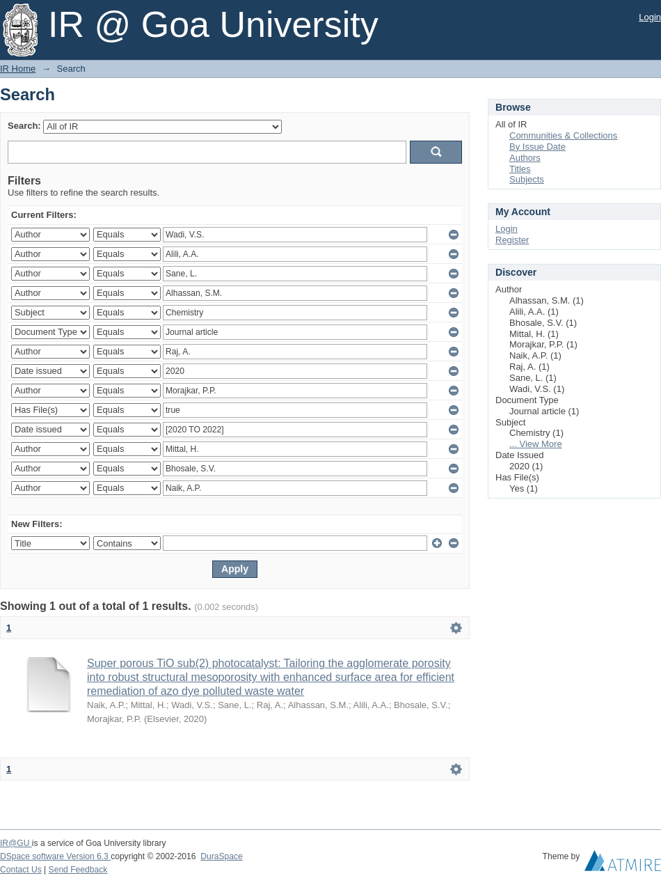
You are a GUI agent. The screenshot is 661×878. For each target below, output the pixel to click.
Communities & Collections (563, 135)
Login (650, 17)
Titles (520, 169)
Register (512, 240)
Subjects (526, 179)
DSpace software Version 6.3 (55, 856)
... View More (535, 444)
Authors (525, 157)
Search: (24, 125)
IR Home (17, 68)
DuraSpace (221, 856)
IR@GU (16, 843)
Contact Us (21, 870)
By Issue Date (537, 146)
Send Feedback (78, 870)
